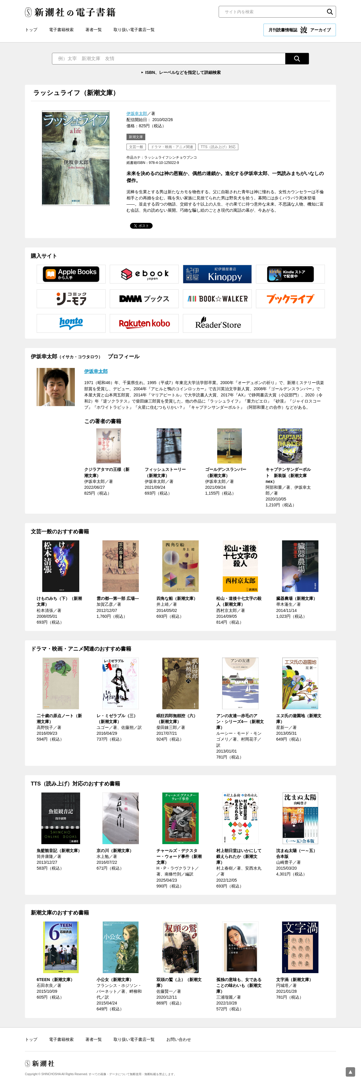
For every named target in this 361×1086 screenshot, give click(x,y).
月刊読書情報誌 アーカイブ (300, 29)
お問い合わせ (178, 1039)
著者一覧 (93, 29)
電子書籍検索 (61, 29)
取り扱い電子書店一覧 (134, 29)
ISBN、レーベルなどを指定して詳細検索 (183, 72)
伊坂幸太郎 (136, 113)
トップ (31, 29)
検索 (330, 11)
